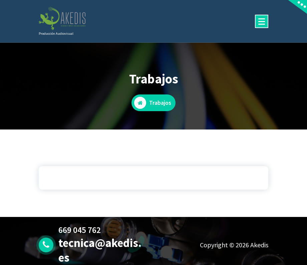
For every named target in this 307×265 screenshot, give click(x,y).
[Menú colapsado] (261, 21)
